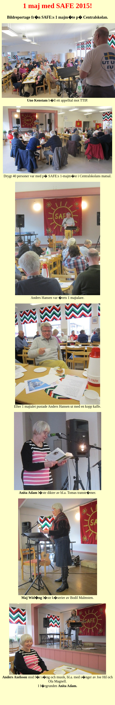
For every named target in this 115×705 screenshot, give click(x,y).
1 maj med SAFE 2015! (57, 6)
